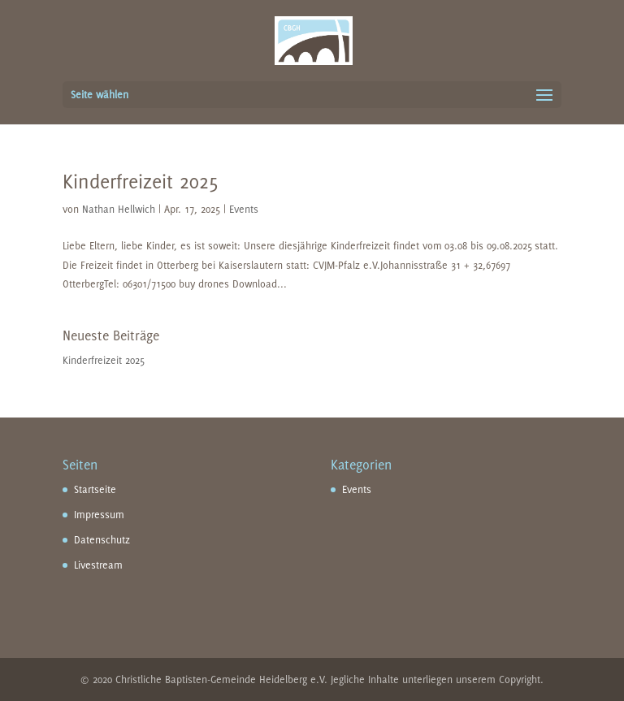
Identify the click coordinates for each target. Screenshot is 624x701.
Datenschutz (102, 540)
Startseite (95, 489)
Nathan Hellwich (118, 209)
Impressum (99, 514)
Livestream (98, 565)
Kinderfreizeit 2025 (141, 181)
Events (243, 209)
